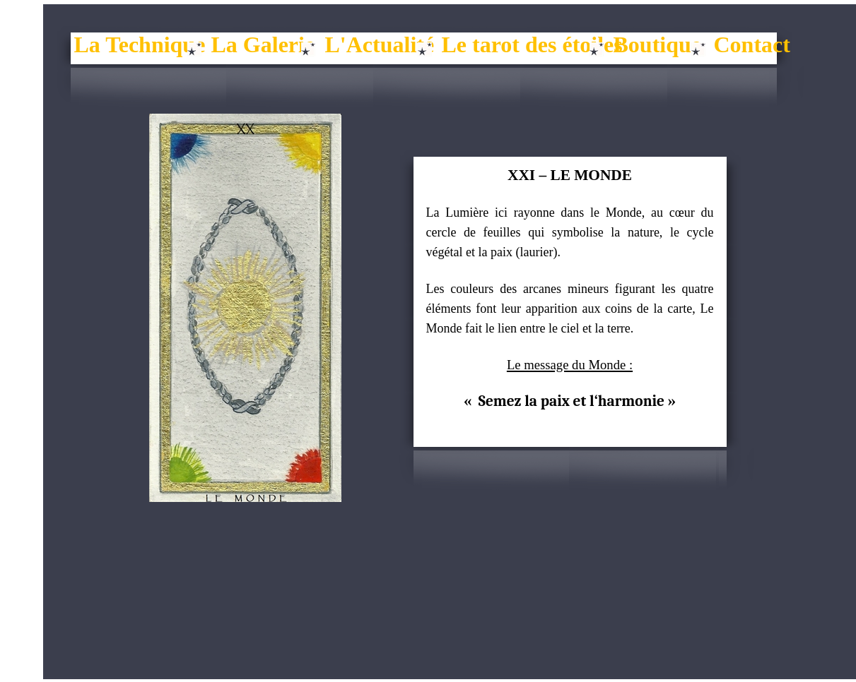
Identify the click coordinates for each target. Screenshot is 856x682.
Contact (752, 44)
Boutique (657, 44)
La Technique (140, 44)
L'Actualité (380, 44)
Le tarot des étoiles (532, 44)
